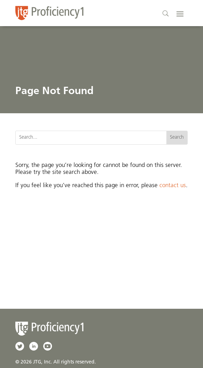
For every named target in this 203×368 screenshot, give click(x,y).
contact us (172, 186)
